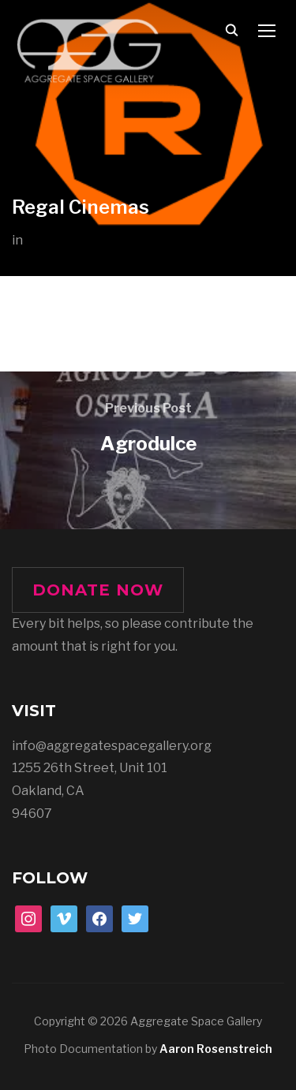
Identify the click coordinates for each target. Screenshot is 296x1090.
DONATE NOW (97, 589)
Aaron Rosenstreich (215, 1048)
